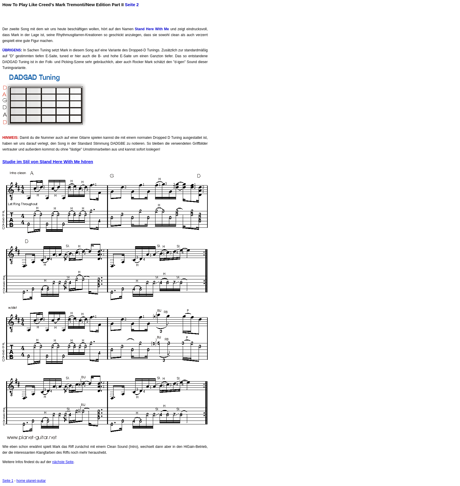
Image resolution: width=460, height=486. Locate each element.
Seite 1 (7, 481)
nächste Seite (63, 462)
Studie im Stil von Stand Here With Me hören (47, 161)
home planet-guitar (31, 481)
